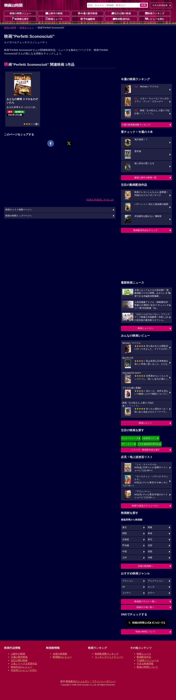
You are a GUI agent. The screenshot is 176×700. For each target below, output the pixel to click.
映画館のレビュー (62, 657)
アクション (127, 581)
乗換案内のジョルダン (78, 681)
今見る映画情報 (145, 663)
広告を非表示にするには (100, 199)
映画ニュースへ (145, 328)
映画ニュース (54, 18)
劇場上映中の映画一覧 (145, 177)
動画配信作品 (121, 18)
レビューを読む (154, 18)
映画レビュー (145, 423)
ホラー (151, 593)
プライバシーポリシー (104, 681)
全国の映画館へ (145, 566)
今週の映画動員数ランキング (136, 124)
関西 (124, 533)
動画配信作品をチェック (145, 230)
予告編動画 (87, 18)
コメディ (126, 593)
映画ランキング (154, 13)
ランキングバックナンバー (109, 657)
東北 (150, 539)
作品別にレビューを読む (24, 670)
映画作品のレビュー (21, 667)
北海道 (125, 539)
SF (123, 587)
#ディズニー (128, 444)
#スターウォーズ (130, 438)
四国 (150, 551)
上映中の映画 (54, 13)
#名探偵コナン (149, 438)
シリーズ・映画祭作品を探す (145, 449)
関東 (150, 527)
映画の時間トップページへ (18, 216)
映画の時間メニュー (20, 13)
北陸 (150, 545)
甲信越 (125, 545)
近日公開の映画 (121, 13)
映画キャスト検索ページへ (18, 209)
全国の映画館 (60, 653)
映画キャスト (27, 27)
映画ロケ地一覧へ (145, 607)
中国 (124, 551)
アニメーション (155, 581)
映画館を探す (20, 18)
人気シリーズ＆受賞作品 (24, 663)
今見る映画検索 (160, 5)
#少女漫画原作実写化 (148, 444)
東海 (150, 533)
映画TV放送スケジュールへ (145, 505)
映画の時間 (10, 27)
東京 (124, 527)
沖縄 (150, 557)
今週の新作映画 (87, 13)
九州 (124, 557)
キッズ (151, 587)
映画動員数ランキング (107, 653)
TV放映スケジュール (148, 660)
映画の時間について (145, 631)
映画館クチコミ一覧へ (145, 601)
